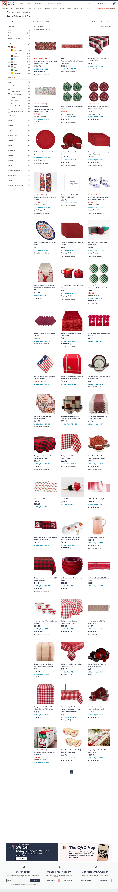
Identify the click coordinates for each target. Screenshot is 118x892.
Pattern (10, 126)
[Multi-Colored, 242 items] (19, 50)
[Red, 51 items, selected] (19, 47)
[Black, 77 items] (19, 65)
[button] (98, 4)
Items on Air (38, 3)
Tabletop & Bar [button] (40, 29)
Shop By (11, 155)
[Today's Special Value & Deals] (106, 8)
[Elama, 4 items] (19, 97)
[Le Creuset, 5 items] (19, 86)
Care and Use (12, 135)
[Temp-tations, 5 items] (19, 100)
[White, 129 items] (19, 53)
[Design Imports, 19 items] (19, 92)
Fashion (62, 8)
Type (10, 131)
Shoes (82, 8)
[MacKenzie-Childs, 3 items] (19, 94)
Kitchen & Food (15, 12)
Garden (55, 8)
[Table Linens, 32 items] (19, 33)
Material (11, 145)
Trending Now (20, 8)
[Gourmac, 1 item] (19, 89)
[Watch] (28, 3)
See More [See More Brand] (11, 115)
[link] (42, 21)
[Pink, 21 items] (19, 67)
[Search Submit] (87, 3)
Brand (10, 82)
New (12, 8)
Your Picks (5, 8)
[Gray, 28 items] (19, 62)
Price (10, 121)
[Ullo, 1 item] (19, 103)
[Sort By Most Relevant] (104, 22)
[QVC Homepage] (7, 12)
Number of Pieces (14, 170)
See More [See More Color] (11, 77)
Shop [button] (20, 3)
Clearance (47, 8)
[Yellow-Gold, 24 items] (19, 73)
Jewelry (75, 8)
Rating (10, 160)
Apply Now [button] (103, 880)
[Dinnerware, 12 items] (19, 36)
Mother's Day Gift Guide (34, 8)
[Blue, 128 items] (19, 59)
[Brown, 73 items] (19, 56)
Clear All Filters (106, 26)
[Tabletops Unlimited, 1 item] (19, 112)
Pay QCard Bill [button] (86, 880)
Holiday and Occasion (15, 185)
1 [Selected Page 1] (71, 772)
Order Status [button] (50, 880)
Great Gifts (12, 175)
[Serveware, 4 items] (19, 30)
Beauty (69, 8)
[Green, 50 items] (19, 70)
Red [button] (50, 29)
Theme (10, 140)
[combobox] (65, 3)
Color (10, 44)
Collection (11, 150)
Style (10, 165)
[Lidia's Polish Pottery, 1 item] (19, 106)
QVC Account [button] (67, 880)
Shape (10, 180)
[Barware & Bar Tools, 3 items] (19, 39)
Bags (88, 8)
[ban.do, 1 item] (19, 109)
